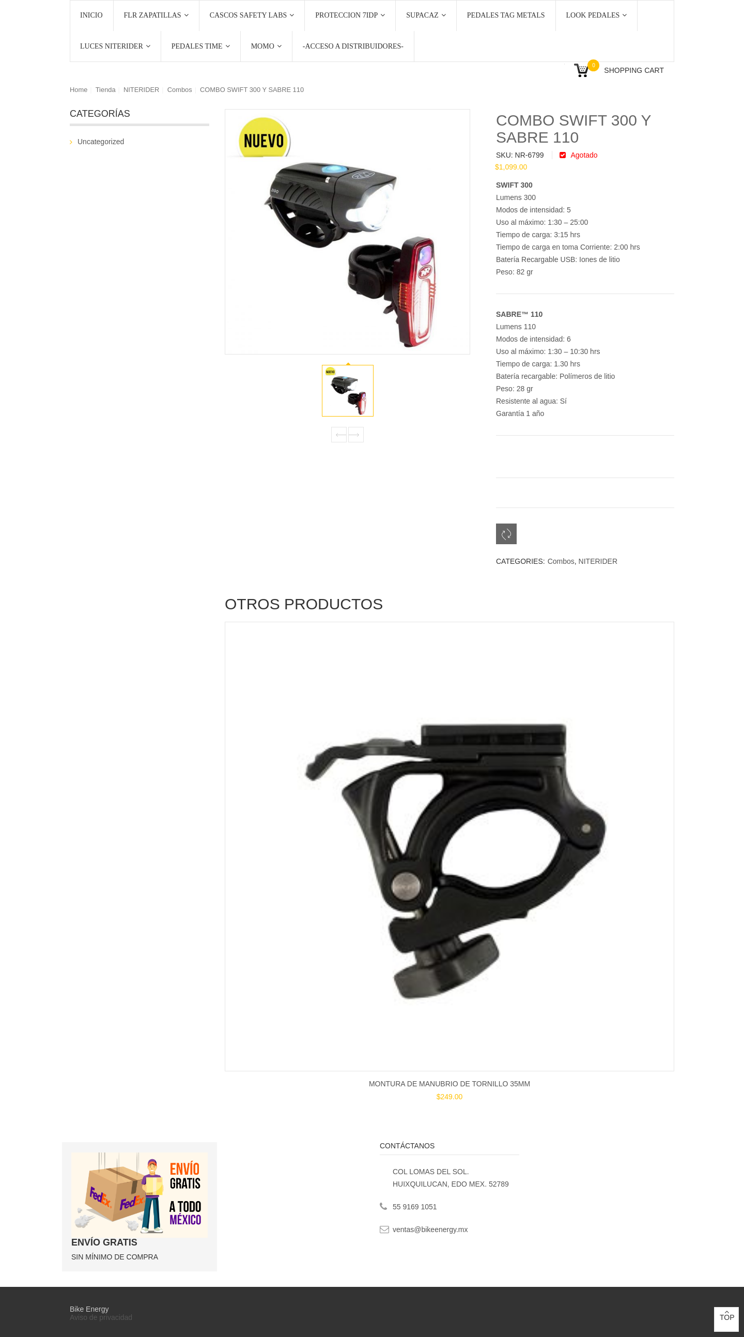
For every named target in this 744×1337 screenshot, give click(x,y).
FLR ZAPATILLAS (156, 15)
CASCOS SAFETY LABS (252, 15)
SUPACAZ (426, 15)
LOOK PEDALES (596, 15)
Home (78, 90)
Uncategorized (101, 141)
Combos (179, 90)
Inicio (91, 15)
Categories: (520, 561)
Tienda (106, 90)
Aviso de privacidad (102, 1317)
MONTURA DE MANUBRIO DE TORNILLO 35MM (449, 1084)
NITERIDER (141, 90)
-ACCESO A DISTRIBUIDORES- (353, 46)
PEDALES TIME (201, 46)
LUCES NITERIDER (115, 46)
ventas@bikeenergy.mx (430, 1229)
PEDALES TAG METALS (506, 15)
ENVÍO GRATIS (104, 1242)
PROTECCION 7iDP (350, 15)
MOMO (266, 46)
